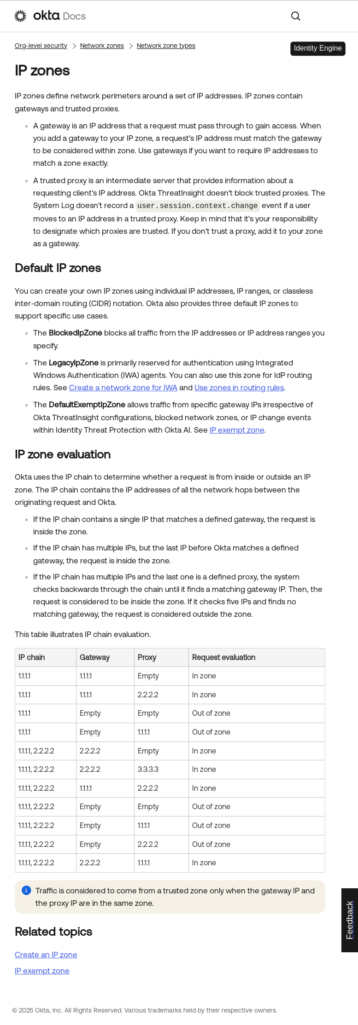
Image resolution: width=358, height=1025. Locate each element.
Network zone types (166, 45)
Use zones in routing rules (239, 387)
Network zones (102, 45)
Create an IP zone (46, 953)
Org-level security (41, 45)
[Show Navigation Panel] (340, 16)
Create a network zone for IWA (123, 387)
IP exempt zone (237, 429)
